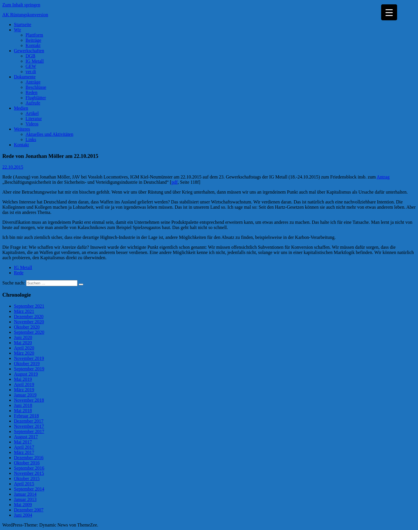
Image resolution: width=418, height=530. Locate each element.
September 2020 (29, 332)
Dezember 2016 (29, 457)
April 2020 (24, 347)
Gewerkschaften (29, 50)
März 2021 (24, 311)
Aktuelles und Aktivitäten (49, 134)
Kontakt (33, 45)
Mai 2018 (23, 410)
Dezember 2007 (29, 509)
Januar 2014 (25, 494)
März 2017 (24, 452)
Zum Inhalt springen (21, 4)
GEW (31, 66)
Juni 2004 (23, 515)
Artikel (32, 113)
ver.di (31, 71)
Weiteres (22, 129)
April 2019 (24, 384)
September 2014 (29, 488)
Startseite (22, 24)
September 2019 (29, 368)
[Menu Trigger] (389, 12)
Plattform (34, 35)
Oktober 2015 (26, 478)
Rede (19, 272)
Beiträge (33, 40)
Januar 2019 (25, 394)
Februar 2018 (26, 415)
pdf (175, 182)
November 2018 (29, 400)
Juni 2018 (23, 405)
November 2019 (29, 358)
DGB (30, 55)
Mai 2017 (23, 441)
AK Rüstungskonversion (25, 14)
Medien (21, 108)
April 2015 (24, 483)
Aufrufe (33, 102)
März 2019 (24, 389)
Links (31, 139)
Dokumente (25, 76)
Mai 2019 (23, 379)
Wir (17, 29)
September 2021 (29, 306)
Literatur (34, 118)
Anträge (33, 82)
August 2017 (26, 436)
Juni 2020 (23, 337)
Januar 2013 (25, 499)
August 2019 (26, 374)
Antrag (383, 176)
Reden (31, 92)
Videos (32, 123)
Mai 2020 (23, 342)
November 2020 (29, 321)
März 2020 (24, 353)
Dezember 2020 (29, 316)
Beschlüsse (36, 87)
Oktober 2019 (26, 363)
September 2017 (29, 431)
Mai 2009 (23, 504)
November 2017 (29, 426)
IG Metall (35, 61)
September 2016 (29, 468)
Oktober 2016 (26, 462)
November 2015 (29, 473)
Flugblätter (36, 97)
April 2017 (24, 447)
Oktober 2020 (26, 327)
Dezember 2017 (29, 421)
